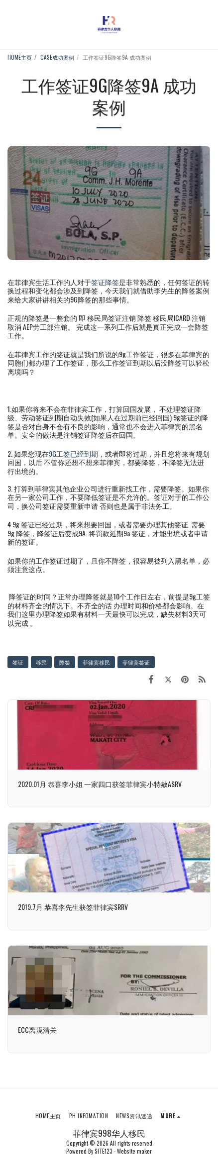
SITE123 (103, 1151)
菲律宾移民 (96, 662)
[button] (10, 24)
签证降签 (105, 282)
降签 (64, 662)
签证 (17, 662)
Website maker (134, 1151)
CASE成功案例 (57, 57)
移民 (41, 662)
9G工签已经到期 (73, 453)
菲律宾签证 (136, 662)
